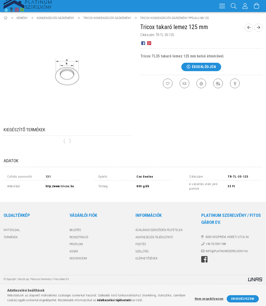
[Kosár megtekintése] (256, 6)
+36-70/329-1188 (216, 244)
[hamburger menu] (222, 6)
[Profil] (245, 6)
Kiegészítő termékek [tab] (24, 129)
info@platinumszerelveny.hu (227, 251)
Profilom (76, 244)
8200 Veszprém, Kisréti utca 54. (227, 237)
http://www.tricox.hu (60, 186)
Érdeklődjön (204, 67)
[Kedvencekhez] (167, 83)
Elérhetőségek (147, 258)
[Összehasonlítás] (218, 83)
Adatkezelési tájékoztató (154, 237)
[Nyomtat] (201, 83)
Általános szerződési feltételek (159, 230)
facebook (204, 259)
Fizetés (141, 244)
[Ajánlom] (184, 83)
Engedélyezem (242, 298)
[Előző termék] (249, 28)
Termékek (11, 237)
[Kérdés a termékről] (235, 83)
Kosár (74, 251)
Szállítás (142, 251)
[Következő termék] (258, 28)
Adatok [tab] (11, 160)
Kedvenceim (78, 258)
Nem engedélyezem (209, 298)
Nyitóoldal (12, 230)
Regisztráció (79, 237)
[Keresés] (233, 6)
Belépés (75, 230)
